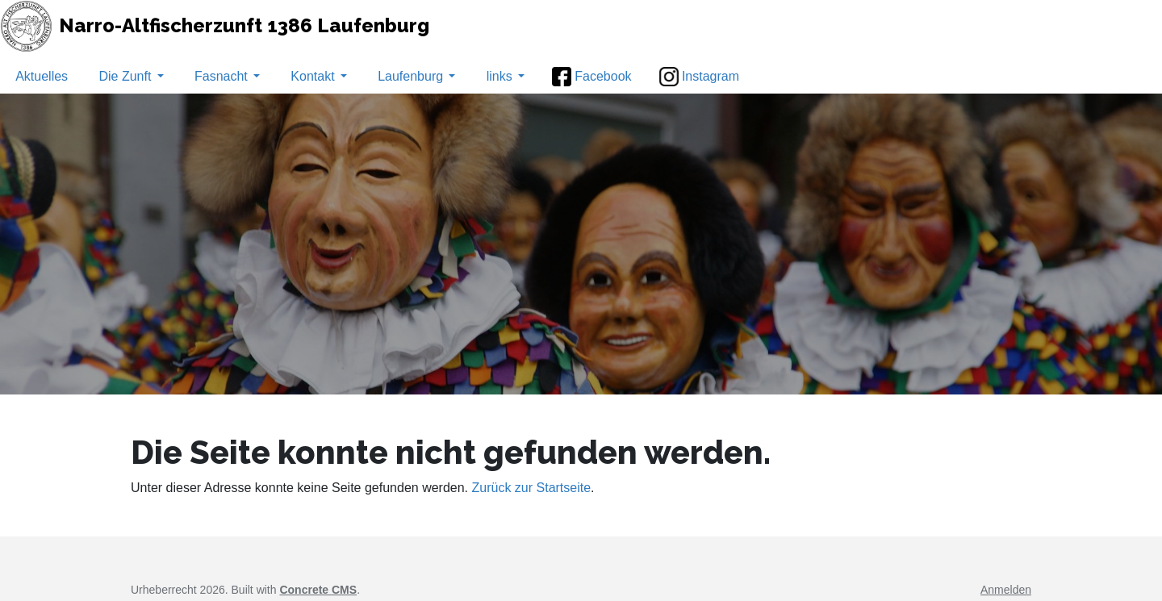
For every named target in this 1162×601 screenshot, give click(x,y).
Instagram (699, 76)
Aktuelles (41, 76)
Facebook (591, 76)
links (506, 76)
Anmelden (1005, 589)
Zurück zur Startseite (531, 488)
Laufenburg (416, 76)
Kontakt (318, 76)
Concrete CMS (318, 589)
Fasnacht (227, 76)
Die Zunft (130, 76)
